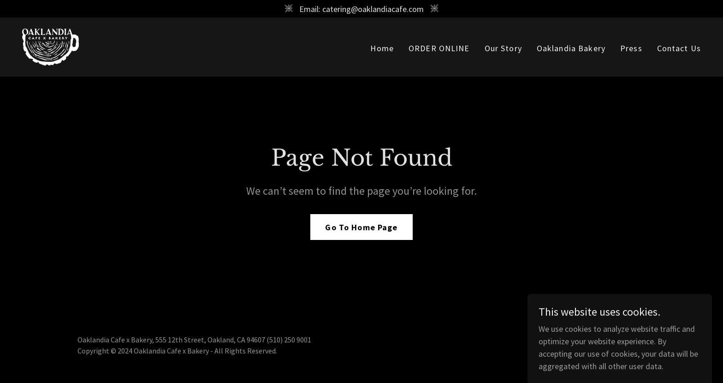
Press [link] (631, 48)
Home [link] (382, 48)
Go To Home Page (361, 227)
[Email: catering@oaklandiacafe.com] (361, 9)
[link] (50, 46)
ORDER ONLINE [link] (439, 48)
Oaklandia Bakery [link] (571, 48)
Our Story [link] (503, 48)
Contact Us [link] (679, 48)
